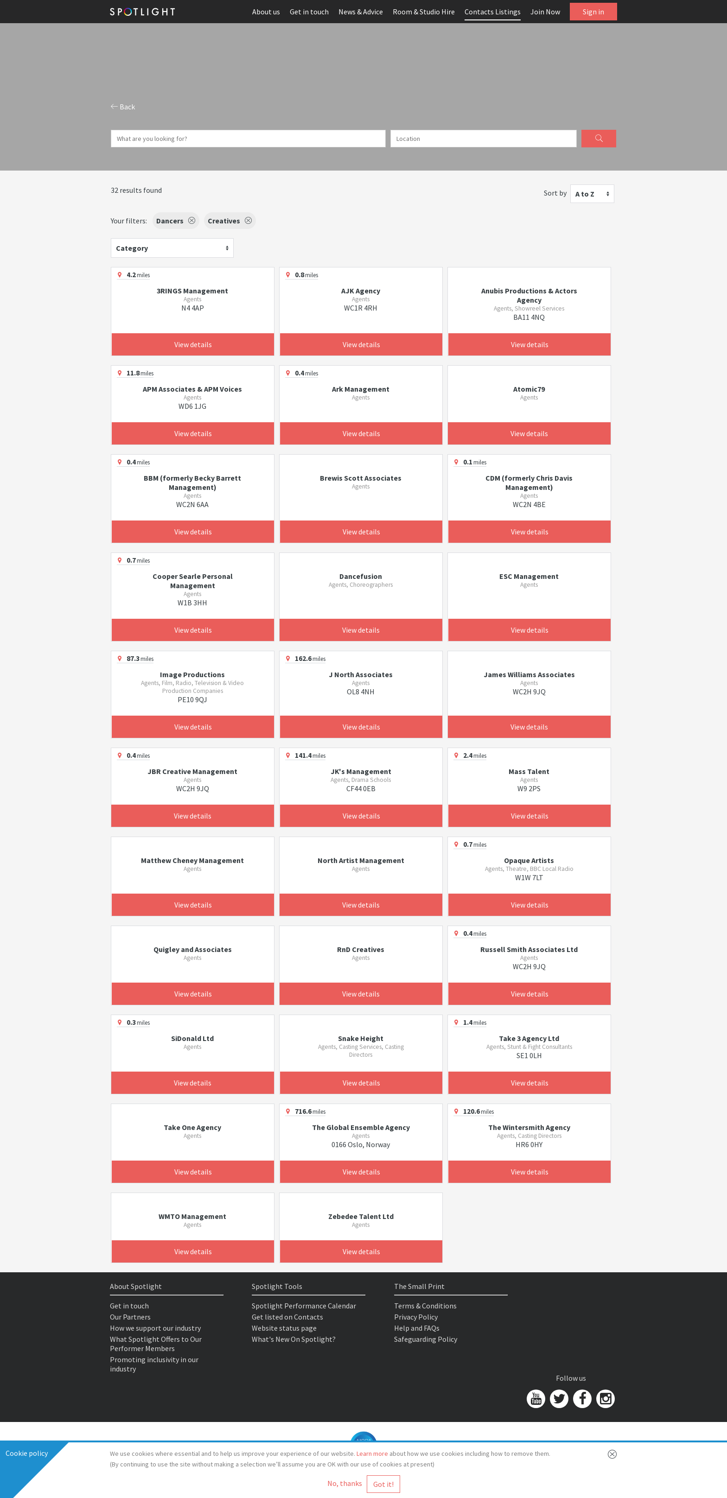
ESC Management (529, 576)
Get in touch (309, 11)
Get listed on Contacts (287, 1316)
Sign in (593, 11)
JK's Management (361, 771)
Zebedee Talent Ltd (361, 1216)
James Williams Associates (529, 674)
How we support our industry (155, 1328)
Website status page (284, 1328)
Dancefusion (360, 576)
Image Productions (192, 674)
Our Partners (130, 1316)
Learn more (372, 1453)
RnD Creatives (360, 949)
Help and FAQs (417, 1328)
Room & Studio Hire (424, 11)
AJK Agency (360, 290)
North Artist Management (361, 860)
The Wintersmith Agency (529, 1127)
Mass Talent (529, 771)
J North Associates (361, 674)
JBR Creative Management (192, 771)
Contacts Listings (493, 11)
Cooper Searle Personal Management (193, 580)
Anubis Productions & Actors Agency (529, 295)
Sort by (555, 192)
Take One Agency (192, 1127)
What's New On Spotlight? (294, 1339)
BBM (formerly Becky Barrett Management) (192, 482)
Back (123, 106)
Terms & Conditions (425, 1305)
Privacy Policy (416, 1316)
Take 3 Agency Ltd (529, 1038)
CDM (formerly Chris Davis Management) (529, 482)
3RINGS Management (192, 290)
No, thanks (344, 1483)
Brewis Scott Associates (361, 477)
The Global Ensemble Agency (361, 1127)
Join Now (545, 11)
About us (266, 11)
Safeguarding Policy (425, 1339)
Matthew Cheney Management (192, 860)
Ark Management (360, 389)
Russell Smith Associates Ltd (529, 949)
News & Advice (360, 11)
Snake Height (360, 1038)
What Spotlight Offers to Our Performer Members (156, 1343)
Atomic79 (529, 389)
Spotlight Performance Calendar (304, 1305)
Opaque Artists (529, 860)
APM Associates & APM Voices (192, 389)
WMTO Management (192, 1216)
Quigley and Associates (192, 949)
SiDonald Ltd (192, 1038)
